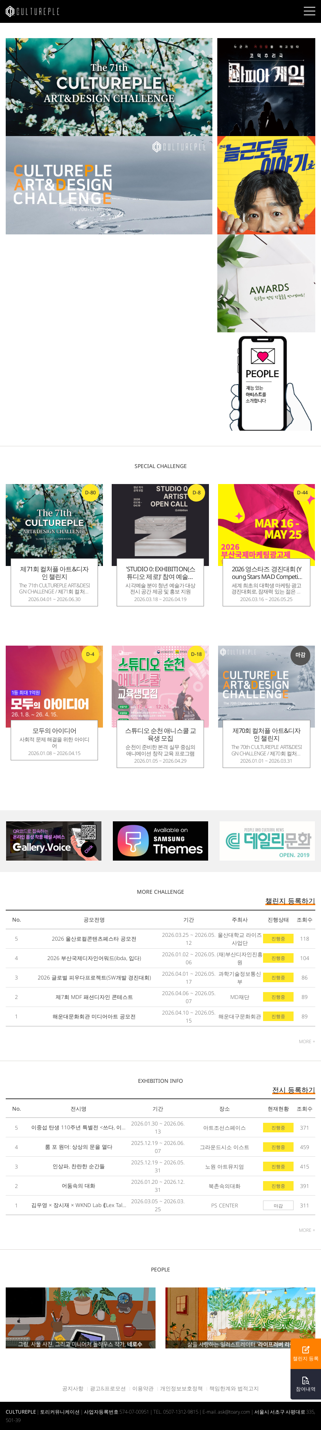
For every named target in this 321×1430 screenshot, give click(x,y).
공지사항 (72, 1388)
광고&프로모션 (108, 1388)
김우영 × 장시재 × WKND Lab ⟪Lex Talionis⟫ (78, 1205)
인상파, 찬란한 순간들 (79, 1166)
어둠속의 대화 (78, 1185)
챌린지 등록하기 (290, 900)
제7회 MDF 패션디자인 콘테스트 (94, 996)
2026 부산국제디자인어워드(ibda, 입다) (94, 958)
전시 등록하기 (293, 1089)
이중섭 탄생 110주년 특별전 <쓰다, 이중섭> (78, 1127)
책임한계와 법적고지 (234, 1388)
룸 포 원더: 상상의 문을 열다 (78, 1146)
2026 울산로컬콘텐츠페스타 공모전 (94, 938)
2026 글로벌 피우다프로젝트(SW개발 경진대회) (94, 977)
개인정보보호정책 (181, 1388)
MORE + (307, 1041)
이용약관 (143, 1388)
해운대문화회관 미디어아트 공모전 (94, 1016)
